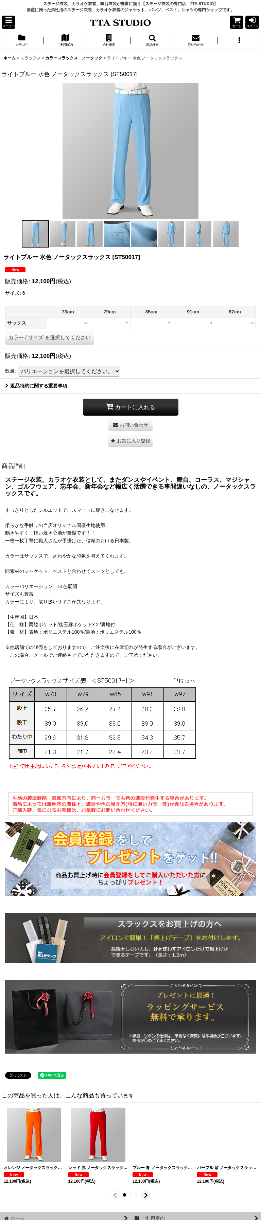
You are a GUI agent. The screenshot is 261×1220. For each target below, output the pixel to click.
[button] (8, 22)
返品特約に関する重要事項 (36, 385)
